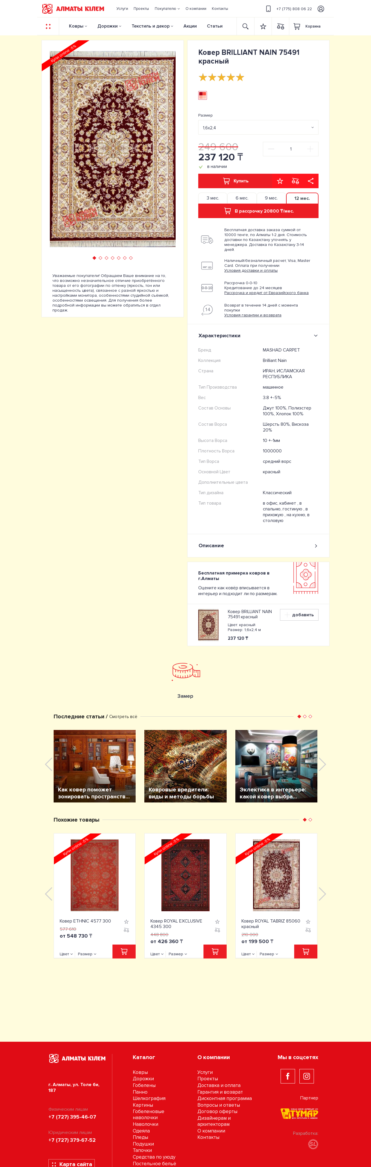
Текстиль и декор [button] (151, 26)
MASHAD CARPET (281, 350)
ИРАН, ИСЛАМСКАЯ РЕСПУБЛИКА (284, 374)
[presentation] (56, 149)
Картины (143, 1105)
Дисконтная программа (224, 1098)
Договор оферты (217, 1111)
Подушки (143, 1144)
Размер (205, 115)
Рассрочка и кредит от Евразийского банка (266, 292)
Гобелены (144, 1085)
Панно (140, 1092)
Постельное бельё (154, 1164)
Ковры (76, 26)
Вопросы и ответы (218, 1105)
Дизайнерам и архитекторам (214, 1121)
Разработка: (305, 1139)
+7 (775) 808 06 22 (288, 8)
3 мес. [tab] (213, 198)
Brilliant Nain (275, 360)
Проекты (207, 1079)
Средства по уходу (154, 1157)
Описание (258, 546)
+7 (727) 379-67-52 (72, 1140)
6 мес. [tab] (242, 198)
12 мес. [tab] (302, 198)
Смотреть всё (123, 716)
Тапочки (142, 1150)
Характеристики (259, 335)
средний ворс (277, 461)
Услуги (205, 1072)
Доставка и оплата (219, 1085)
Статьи (215, 26)
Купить (235, 181)
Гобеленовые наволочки (148, 1114)
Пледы (140, 1137)
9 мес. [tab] (271, 198)
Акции (190, 26)
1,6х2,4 (209, 128)
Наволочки (145, 1124)
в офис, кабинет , (281, 503)
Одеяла (141, 1131)
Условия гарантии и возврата (252, 315)
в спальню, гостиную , (284, 506)
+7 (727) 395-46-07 (72, 1117)
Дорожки (107, 26)
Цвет (64, 954)
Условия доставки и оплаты (251, 270)
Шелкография (149, 1098)
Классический (277, 493)
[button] (167, 8)
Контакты (208, 1137)
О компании (211, 1131)
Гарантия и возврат (220, 1092)
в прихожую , (285, 512)
